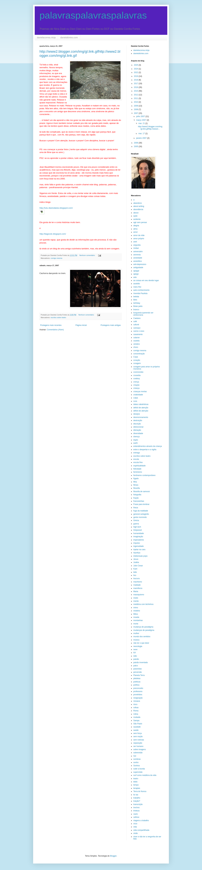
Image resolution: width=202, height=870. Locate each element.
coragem (137, 363)
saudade (137, 727)
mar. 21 (141, 123)
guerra (136, 524)
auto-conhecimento (141, 290)
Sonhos (136, 765)
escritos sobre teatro (58, 317)
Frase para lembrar (141, 504)
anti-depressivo (139, 264)
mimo (135, 607)
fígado (136, 478)
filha (135, 482)
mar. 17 (141, 133)
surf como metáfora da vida (144, 775)
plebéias (136, 678)
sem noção (138, 736)
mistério (136, 611)
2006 (136, 143)
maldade (137, 585)
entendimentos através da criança (147, 446)
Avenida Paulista (140, 293)
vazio (135, 814)
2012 (136, 95)
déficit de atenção (140, 411)
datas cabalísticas (140, 404)
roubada (136, 717)
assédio (136, 284)
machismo (137, 582)
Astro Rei (137, 287)
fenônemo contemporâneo (144, 475)
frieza (135, 507)
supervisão (138, 772)
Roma (135, 711)
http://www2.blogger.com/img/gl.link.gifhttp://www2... (150, 127)
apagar (136, 271)
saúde (136, 730)
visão (135, 833)
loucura (136, 578)
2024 (136, 69)
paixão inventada (140, 662)
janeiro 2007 (141, 138)
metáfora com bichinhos (143, 604)
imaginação (138, 536)
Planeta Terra (139, 675)
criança (136, 388)
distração (137, 430)
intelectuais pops (140, 556)
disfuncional (138, 427)
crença (136, 382)
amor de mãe (139, 235)
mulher (136, 633)
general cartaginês (141, 514)
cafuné (136, 324)
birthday (136, 303)
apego (136, 274)
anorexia (137, 255)
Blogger (113, 856)
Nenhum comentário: (87, 255)
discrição (137, 424)
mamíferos (137, 588)
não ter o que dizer (141, 643)
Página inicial (81, 325)
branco (136, 309)
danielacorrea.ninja (46, 37)
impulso (136, 543)
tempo (136, 785)
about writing (138, 206)
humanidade (138, 533)
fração (136, 498)
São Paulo (137, 724)
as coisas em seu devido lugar (146, 280)
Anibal (136, 248)
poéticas (136, 682)
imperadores (138, 540)
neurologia (137, 646)
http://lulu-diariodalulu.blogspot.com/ (56, 208)
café (135, 321)
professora (137, 691)
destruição (137, 420)
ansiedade (137, 258)
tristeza (136, 811)
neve (135, 649)
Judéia (136, 562)
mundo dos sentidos (141, 636)
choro (135, 347)
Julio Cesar (138, 566)
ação (135, 216)
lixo (134, 575)
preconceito (138, 688)
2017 (136, 83)
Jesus (135, 559)
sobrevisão (138, 753)
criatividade (138, 395)
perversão (137, 672)
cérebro (136, 344)
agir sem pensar (140, 222)
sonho (136, 762)
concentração (139, 354)
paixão (136, 659)
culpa (135, 398)
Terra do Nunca (139, 791)
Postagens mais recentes (51, 325)
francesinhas (138, 501)
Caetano (136, 318)
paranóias (137, 669)
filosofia (136, 488)
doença (136, 436)
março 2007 (141, 120)
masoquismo (138, 594)
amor (135, 232)
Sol (134, 756)
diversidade (138, 433)
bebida (136, 296)
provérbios (137, 694)
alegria (136, 225)
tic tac (135, 795)
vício (135, 824)
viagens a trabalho (141, 820)
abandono (137, 203)
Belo (135, 300)
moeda (136, 617)
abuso (136, 213)
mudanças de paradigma (143, 630)
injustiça (136, 553)
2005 (136, 146)
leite (135, 572)
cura (135, 401)
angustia (136, 245)
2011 (136, 98)
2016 (136, 87)
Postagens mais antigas (111, 325)
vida (135, 827)
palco (135, 666)
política (136, 685)
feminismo (137, 472)
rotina (135, 714)
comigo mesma (56, 258)
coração (136, 360)
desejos (136, 414)
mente (136, 601)
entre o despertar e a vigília (144, 449)
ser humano (138, 746)
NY (134, 653)
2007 (136, 113)
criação (136, 385)
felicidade (137, 469)
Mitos (135, 614)
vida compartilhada (141, 830)
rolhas (136, 707)
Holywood (137, 530)
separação (137, 743)
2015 (136, 91)
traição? (136, 801)
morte (135, 624)
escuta (136, 459)
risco (135, 704)
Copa (135, 357)
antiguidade (138, 267)
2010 (136, 102)
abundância (138, 209)
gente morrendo (140, 517)
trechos (136, 807)
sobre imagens (139, 749)
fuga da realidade (140, 511)
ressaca (136, 701)
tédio (135, 782)
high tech (137, 527)
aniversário (138, 251)
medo (135, 598)
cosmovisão (138, 372)
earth (135, 443)
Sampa (136, 720)
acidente (136, 219)
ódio (135, 656)
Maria (135, 591)
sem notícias (138, 740)
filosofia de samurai (141, 491)
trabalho (136, 798)
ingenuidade (138, 546)
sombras (137, 759)
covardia (136, 375)
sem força (137, 733)
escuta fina (138, 462)
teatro (135, 778)
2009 (136, 106)
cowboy (136, 378)
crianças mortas (140, 391)
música (136, 640)
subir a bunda (139, 769)
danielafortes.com (69, 37)
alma (135, 229)
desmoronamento (140, 417)
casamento (138, 334)
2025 (136, 65)
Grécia (136, 520)
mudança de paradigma (143, 627)
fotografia (137, 495)
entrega (136, 453)
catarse (136, 337)
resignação (138, 698)
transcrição (138, 804)
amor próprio (138, 238)
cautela (136, 341)
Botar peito (138, 306)
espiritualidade (139, 466)
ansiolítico (137, 261)
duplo (135, 440)
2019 (136, 76)
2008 (136, 109)
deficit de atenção (140, 408)
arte (135, 277)
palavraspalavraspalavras (93, 15)
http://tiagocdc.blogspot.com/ (52, 234)
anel (135, 242)
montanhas (138, 620)
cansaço (136, 328)
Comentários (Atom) (55, 330)
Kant (135, 569)
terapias (136, 788)
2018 (136, 80)
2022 (136, 72)
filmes (135, 485)
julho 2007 (141, 116)
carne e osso (138, 331)
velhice (136, 817)
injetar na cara (139, 549)
